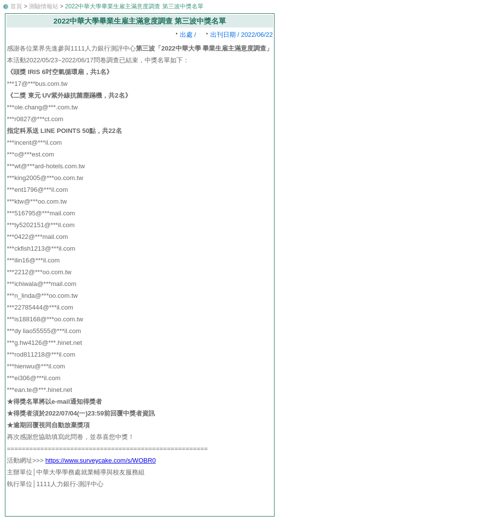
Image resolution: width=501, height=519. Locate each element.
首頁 (16, 6)
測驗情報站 (43, 6)
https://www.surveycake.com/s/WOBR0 (100, 460)
